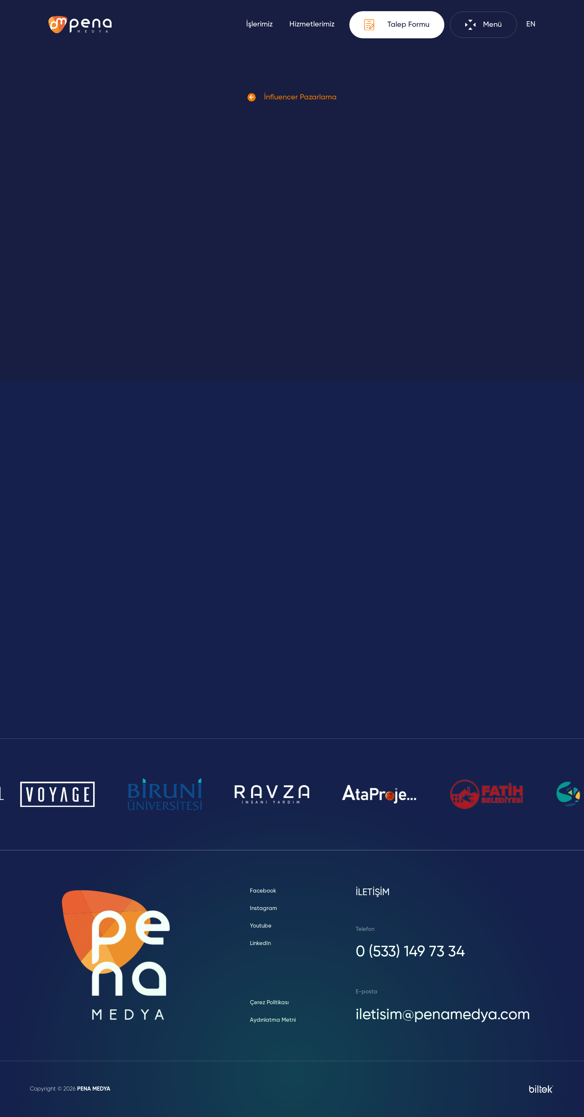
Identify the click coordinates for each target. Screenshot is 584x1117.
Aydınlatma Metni (273, 1020)
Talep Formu (397, 24)
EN (531, 24)
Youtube (261, 926)
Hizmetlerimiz (311, 24)
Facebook (263, 891)
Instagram (263, 908)
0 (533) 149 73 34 (410, 952)
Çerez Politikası (269, 1002)
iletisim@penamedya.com (443, 1015)
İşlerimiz (259, 24)
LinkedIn (260, 943)
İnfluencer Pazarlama (292, 97)
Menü (483, 25)
